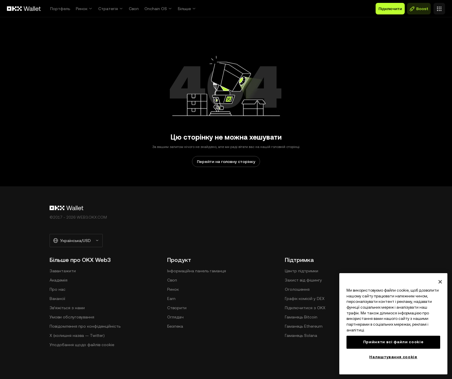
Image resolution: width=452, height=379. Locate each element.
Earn (171, 298)
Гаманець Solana (301, 335)
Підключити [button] (390, 8)
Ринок (81, 8)
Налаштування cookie (393, 357)
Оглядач (175, 317)
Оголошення (297, 289)
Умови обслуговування (72, 317)
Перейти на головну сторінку (226, 161)
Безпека (175, 326)
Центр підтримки (301, 271)
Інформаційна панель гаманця (196, 271)
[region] (393, 323)
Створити (177, 307)
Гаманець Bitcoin (301, 317)
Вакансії (57, 298)
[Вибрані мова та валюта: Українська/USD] (76, 240)
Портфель (60, 8)
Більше (184, 8)
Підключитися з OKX (305, 307)
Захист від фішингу (303, 280)
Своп (134, 8)
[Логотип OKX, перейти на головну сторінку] (24, 8)
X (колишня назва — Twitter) (77, 335)
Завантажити (63, 271)
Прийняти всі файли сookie (393, 342)
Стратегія (108, 8)
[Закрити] (440, 281)
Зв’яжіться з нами (67, 307)
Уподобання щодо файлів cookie (82, 344)
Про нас (57, 289)
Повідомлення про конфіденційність (85, 326)
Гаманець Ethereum (304, 326)
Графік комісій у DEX (305, 298)
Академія (58, 280)
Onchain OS (155, 8)
